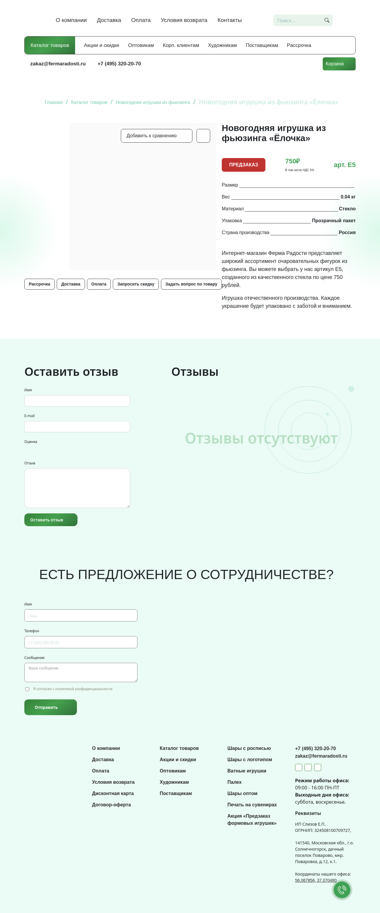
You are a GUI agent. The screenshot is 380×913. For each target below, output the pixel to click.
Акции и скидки (101, 45)
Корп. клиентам (181, 45)
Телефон (31, 630)
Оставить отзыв (46, 520)
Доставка (109, 20)
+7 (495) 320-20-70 (119, 64)
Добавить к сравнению (152, 135)
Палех (234, 782)
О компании (71, 20)
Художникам (222, 45)
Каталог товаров (50, 45)
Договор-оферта (111, 804)
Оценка (30, 441)
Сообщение (34, 657)
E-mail (29, 415)
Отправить (46, 707)
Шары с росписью (249, 748)
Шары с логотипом (249, 759)
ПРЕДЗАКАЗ (243, 164)
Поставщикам (262, 45)
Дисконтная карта (113, 793)
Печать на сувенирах (252, 804)
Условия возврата (184, 20)
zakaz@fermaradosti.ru (58, 64)
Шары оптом (242, 793)
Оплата (141, 20)
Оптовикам (141, 45)
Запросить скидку (135, 284)
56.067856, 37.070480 (316, 880)
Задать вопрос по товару (191, 284)
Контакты (230, 20)
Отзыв (29, 463)
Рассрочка (299, 45)
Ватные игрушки (246, 770)
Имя (28, 389)
